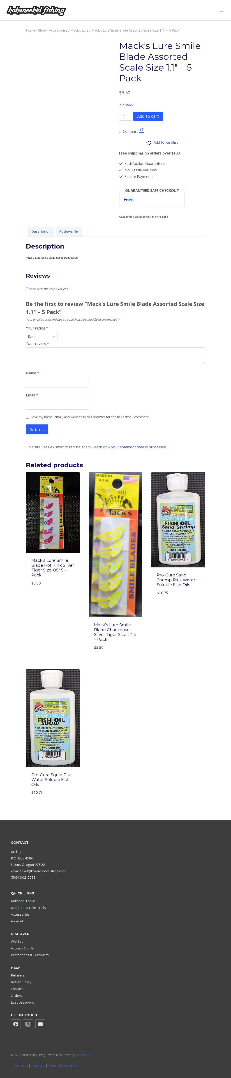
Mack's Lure (160, 216)
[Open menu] (221, 10)
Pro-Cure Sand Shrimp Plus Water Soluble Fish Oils (176, 580)
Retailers (18, 975)
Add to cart (148, 116)
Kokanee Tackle (23, 900)
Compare (129, 131)
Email (32, 395)
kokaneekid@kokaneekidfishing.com (38, 871)
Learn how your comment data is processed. (129, 447)
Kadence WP (83, 1055)
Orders (16, 995)
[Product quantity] (125, 116)
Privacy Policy (19, 1066)
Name (32, 373)
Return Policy (21, 982)
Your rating (37, 328)
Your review (37, 343)
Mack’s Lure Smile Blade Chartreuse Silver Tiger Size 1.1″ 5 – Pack (115, 632)
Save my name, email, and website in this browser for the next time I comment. (90, 417)
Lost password (22, 1002)
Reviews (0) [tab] (68, 231)
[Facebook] (16, 1024)
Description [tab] (41, 231)
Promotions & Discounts (30, 955)
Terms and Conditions (62, 1066)
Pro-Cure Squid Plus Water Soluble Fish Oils (51, 779)
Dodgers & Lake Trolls (28, 907)
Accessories (143, 216)
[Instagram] (28, 1024)
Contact (17, 988)
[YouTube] (40, 1024)
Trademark (38, 1066)
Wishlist (17, 941)
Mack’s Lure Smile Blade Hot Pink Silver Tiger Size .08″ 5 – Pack (52, 568)
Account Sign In (22, 948)
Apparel (17, 921)
